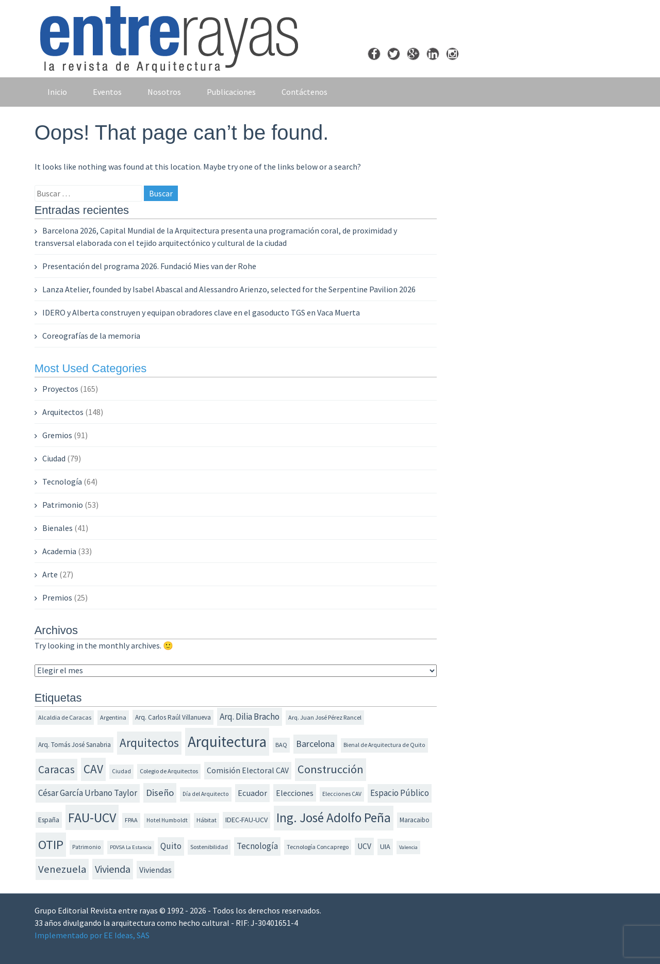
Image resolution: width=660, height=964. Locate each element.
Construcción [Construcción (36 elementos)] (331, 769)
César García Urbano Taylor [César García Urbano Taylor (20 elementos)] (87, 793)
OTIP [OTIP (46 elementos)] (50, 845)
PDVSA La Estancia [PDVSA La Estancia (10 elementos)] (131, 847)
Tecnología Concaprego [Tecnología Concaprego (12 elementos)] (318, 847)
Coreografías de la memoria (91, 335)
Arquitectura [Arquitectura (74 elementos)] (227, 741)
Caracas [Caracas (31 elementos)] (56, 769)
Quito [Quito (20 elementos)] (171, 846)
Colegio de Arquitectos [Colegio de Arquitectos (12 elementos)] (169, 771)
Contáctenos (304, 92)
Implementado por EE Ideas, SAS (92, 935)
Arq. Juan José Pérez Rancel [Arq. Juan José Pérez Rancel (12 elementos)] (324, 717)
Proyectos (60, 389)
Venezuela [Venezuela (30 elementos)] (62, 869)
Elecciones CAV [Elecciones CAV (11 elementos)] (341, 793)
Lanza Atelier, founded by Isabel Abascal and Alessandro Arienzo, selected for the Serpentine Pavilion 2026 (229, 289)
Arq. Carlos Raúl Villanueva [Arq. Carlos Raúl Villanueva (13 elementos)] (173, 717)
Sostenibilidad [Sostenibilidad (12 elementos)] (209, 847)
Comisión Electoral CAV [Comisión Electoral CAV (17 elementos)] (248, 770)
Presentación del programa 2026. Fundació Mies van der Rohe (149, 266)
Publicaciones (231, 92)
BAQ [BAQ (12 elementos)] (281, 745)
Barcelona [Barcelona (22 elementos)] (315, 744)
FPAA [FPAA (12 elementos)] (131, 820)
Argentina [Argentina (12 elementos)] (113, 717)
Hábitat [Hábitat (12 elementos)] (206, 820)
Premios (57, 597)
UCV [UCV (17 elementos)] (364, 846)
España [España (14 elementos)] (48, 819)
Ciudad (53, 458)
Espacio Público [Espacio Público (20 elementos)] (399, 793)
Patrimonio (62, 505)
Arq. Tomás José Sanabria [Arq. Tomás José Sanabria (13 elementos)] (74, 744)
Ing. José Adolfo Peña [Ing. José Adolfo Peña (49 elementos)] (333, 817)
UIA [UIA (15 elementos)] (385, 846)
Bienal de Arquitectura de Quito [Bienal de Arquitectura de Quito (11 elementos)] (384, 745)
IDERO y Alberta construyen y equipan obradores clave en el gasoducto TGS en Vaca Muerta (201, 312)
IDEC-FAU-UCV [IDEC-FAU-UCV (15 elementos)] (246, 819)
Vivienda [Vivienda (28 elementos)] (112, 868)
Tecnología (62, 481)
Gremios (57, 435)
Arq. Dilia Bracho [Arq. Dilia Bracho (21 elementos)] (249, 716)
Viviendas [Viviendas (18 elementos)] (155, 870)
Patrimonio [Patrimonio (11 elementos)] (86, 847)
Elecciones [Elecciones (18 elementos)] (295, 793)
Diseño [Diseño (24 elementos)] (160, 793)
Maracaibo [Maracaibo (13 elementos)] (415, 820)
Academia (59, 551)
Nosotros (164, 92)
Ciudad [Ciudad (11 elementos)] (121, 771)
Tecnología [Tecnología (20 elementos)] (257, 846)
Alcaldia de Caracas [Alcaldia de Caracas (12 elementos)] (64, 717)
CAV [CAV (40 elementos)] (93, 768)
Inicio (57, 92)
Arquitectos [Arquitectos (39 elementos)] (149, 742)
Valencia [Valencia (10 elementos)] (408, 847)
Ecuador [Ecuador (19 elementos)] (252, 793)
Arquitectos (63, 412)
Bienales (57, 528)
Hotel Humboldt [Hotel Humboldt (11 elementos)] (167, 820)
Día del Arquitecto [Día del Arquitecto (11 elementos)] (206, 793)
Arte (50, 574)
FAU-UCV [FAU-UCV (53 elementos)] (92, 817)
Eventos (107, 92)
